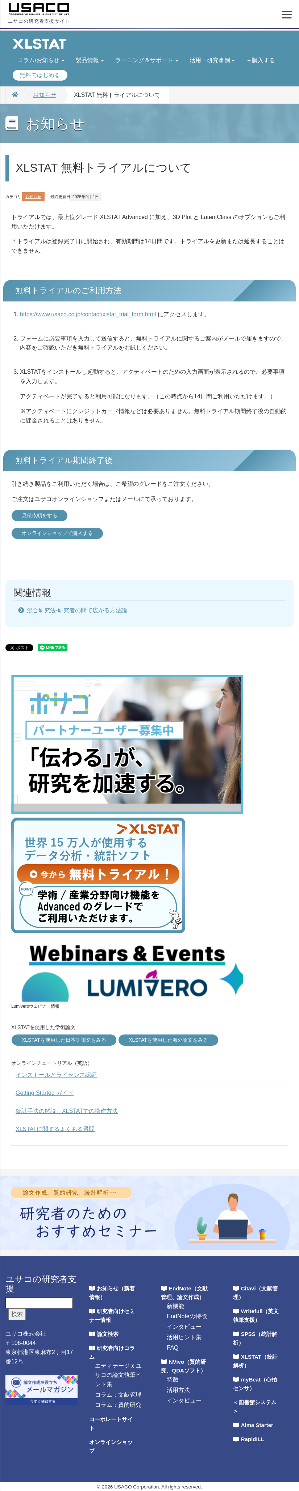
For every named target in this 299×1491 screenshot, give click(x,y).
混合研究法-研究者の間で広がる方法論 (76, 610)
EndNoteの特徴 (187, 1316)
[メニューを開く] (286, 14)
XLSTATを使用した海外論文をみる (168, 1040)
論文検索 (108, 1334)
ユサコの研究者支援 (40, 1283)
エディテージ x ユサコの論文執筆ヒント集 (118, 1375)
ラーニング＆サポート (146, 60)
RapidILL (252, 1439)
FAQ (172, 1348)
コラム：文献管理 (118, 1395)
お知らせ (44, 95)
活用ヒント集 (184, 1337)
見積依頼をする (39, 515)
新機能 (175, 1306)
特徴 (172, 1379)
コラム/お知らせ (40, 60)
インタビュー (184, 1327)
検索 (17, 1314)
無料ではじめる (40, 75)
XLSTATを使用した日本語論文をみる (64, 1040)
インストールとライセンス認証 (56, 1075)
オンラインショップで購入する (57, 533)
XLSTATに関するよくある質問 (55, 1129)
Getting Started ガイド (45, 1093)
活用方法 (178, 1390)
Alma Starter (257, 1425)
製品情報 (90, 60)
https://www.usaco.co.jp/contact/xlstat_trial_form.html (88, 314)
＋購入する (260, 60)
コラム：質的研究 (118, 1405)
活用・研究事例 (212, 60)
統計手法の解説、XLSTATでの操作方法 (67, 1111)
